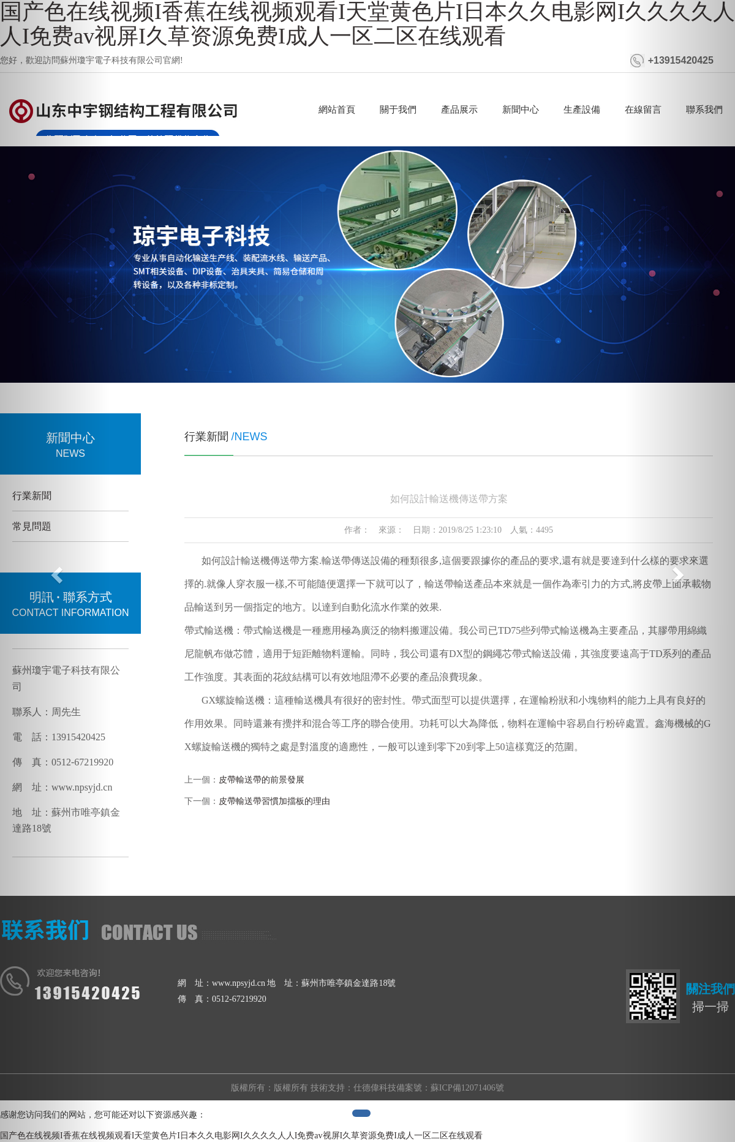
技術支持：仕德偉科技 (353, 1087)
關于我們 (398, 110)
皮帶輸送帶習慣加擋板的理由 (274, 801)
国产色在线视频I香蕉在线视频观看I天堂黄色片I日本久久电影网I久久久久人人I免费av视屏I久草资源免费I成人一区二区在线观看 (241, 1135)
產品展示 (459, 110)
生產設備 (582, 110)
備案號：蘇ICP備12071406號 (450, 1087)
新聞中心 (520, 110)
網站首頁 (336, 110)
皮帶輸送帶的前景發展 (261, 779)
